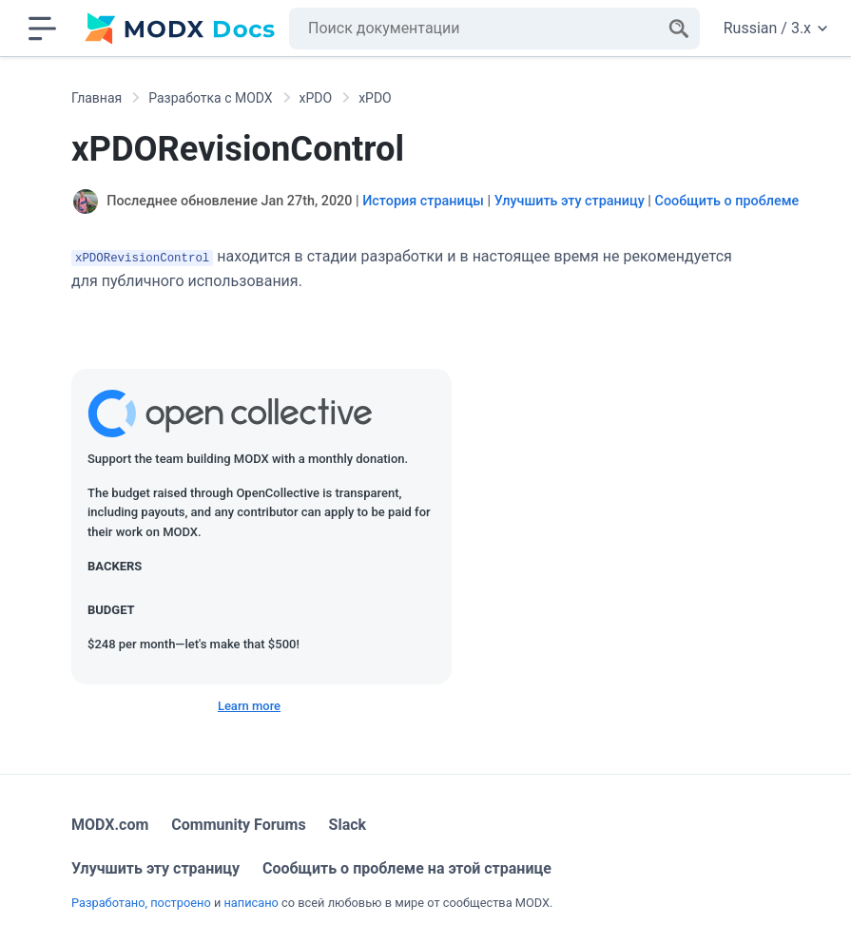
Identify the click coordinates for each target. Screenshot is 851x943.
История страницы (423, 201)
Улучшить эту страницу (569, 201)
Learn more (249, 706)
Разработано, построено (141, 902)
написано (250, 902)
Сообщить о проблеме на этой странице (406, 868)
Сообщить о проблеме (726, 201)
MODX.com (109, 825)
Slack (348, 825)
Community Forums (238, 825)
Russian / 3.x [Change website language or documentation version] (775, 28)
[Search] (678, 28)
